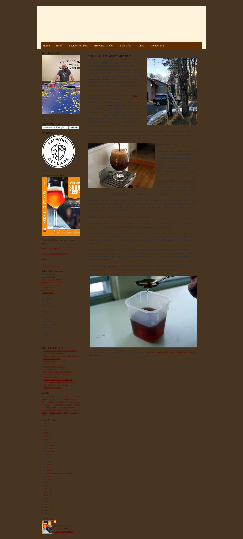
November (51, 445)
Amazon (160, 352)
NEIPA (62, 402)
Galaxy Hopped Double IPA (54, 366)
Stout (54, 399)
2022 (46, 430)
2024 (46, 424)
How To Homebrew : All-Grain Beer (58, 380)
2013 (46, 495)
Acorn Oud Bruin (48, 277)
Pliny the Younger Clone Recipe (56, 385)
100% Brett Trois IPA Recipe (54, 364)
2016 (46, 486)
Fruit (66, 396)
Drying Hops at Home (52, 387)
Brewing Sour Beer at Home (54, 353)
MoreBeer (151, 352)
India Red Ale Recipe (52, 377)
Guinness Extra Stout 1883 (52, 282)
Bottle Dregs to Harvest (50, 248)
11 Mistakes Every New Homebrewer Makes (60, 351)
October (50, 448)
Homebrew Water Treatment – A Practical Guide (61, 356)
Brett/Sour (48, 396)
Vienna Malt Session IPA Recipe (55, 369)
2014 (46, 492)
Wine (78, 405)
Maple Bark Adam (49, 290)
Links (141, 45)
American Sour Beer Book (51, 410)
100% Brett (58, 405)
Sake (66, 413)
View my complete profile (63, 532)
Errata (44, 259)
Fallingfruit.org (116, 266)
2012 (46, 498)
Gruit (75, 410)
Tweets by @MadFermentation (53, 266)
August (50, 455)
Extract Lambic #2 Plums (51, 285)
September (51, 451)
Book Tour (46, 243)
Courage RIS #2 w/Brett (51, 279)
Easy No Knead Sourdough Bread (57, 374)
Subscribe (125, 45)
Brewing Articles (104, 45)
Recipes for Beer (78, 45)
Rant (67, 410)
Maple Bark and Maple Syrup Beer (59, 473)
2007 (46, 514)
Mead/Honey (51, 407)
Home (46, 45)
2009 (46, 507)
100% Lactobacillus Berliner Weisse (57, 372)
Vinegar (44, 415)
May (49, 464)
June (49, 461)
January (50, 479)
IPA (43, 402)
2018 (46, 439)
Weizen (44, 413)
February (50, 476)
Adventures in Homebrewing (177, 352)
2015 (46, 489)
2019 (46, 436)
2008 (46, 510)
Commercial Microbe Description (54, 254)
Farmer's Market (55, 413)
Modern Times (69, 399)
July (48, 458)
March (49, 470)
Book (59, 45)
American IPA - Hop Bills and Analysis (59, 382)
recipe (135, 95)
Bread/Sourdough (69, 407)
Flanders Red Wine (49, 287)
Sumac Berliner (47, 293)
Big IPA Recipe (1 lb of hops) (54, 361)
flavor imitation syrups (98, 79)
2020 (46, 433)
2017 (46, 483)
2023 (46, 427)
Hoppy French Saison (51, 359)
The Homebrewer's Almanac (118, 105)
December (51, 442)
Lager (47, 405)
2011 (46, 501)
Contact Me (157, 45)
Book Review (75, 402)
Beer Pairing (74, 413)
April (49, 467)
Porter (69, 405)
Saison (51, 402)
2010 (46, 504)
